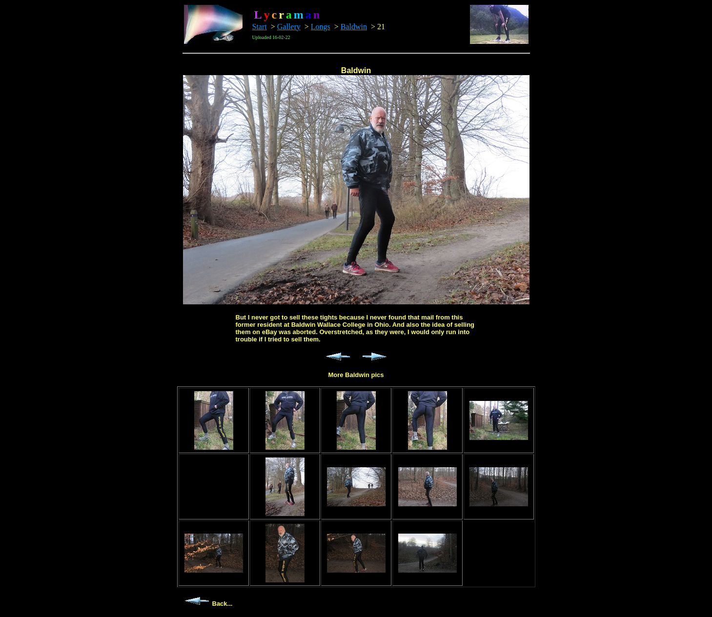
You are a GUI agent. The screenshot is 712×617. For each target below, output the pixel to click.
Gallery (289, 26)
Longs (320, 26)
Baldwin (354, 26)
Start (259, 26)
